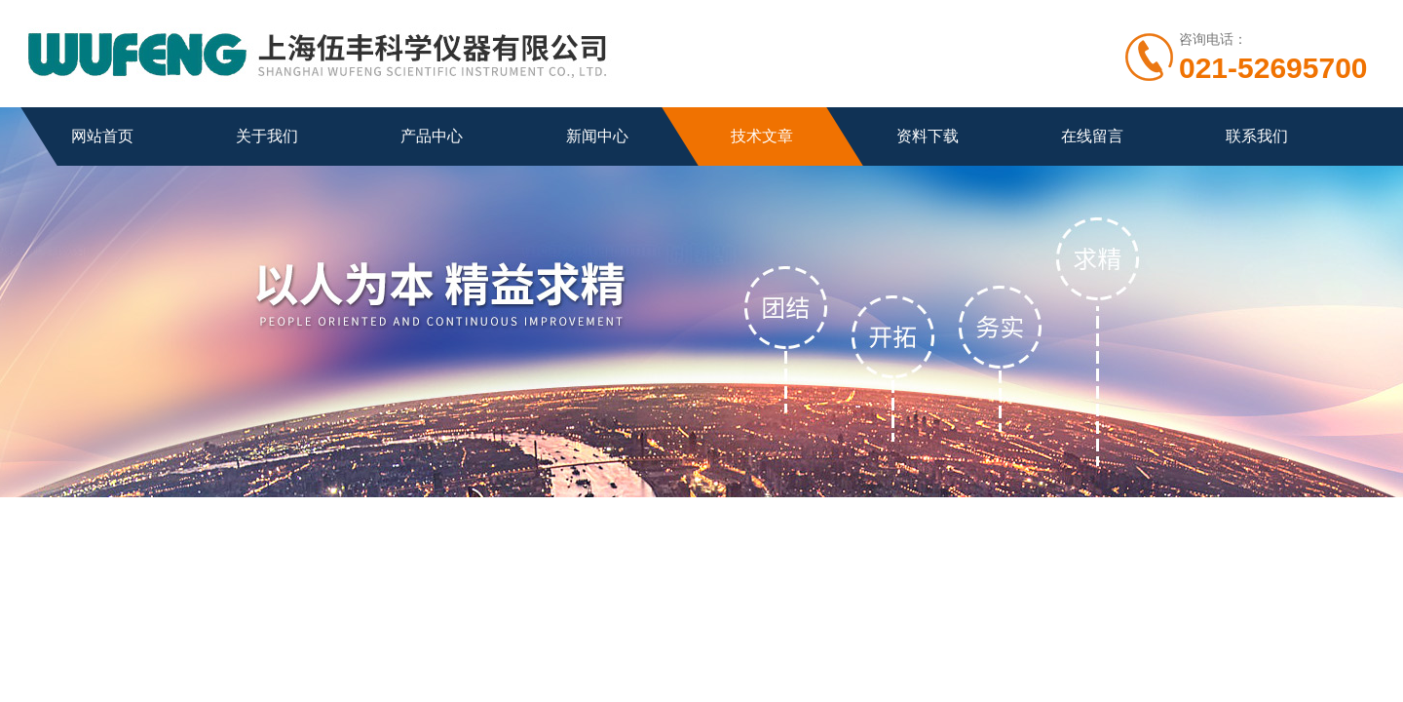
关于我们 (267, 136)
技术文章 (762, 136)
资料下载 (927, 136)
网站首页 (102, 136)
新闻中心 (597, 136)
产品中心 (431, 136)
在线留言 (1092, 136)
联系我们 (1257, 136)
